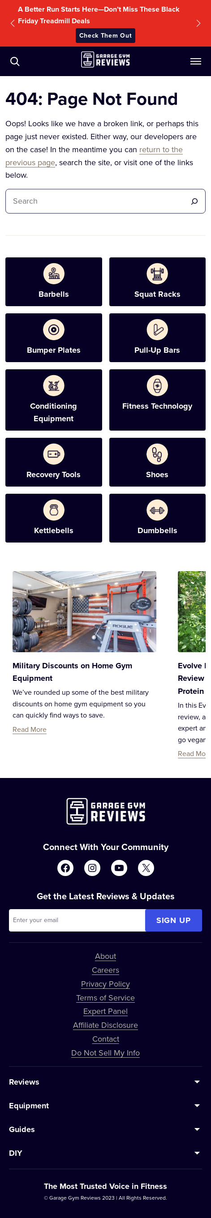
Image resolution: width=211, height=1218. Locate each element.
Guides (22, 1129)
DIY (15, 1153)
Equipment (29, 1105)
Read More (30, 729)
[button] (12, 23)
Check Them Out (105, 35)
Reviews (24, 1082)
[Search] (194, 201)
